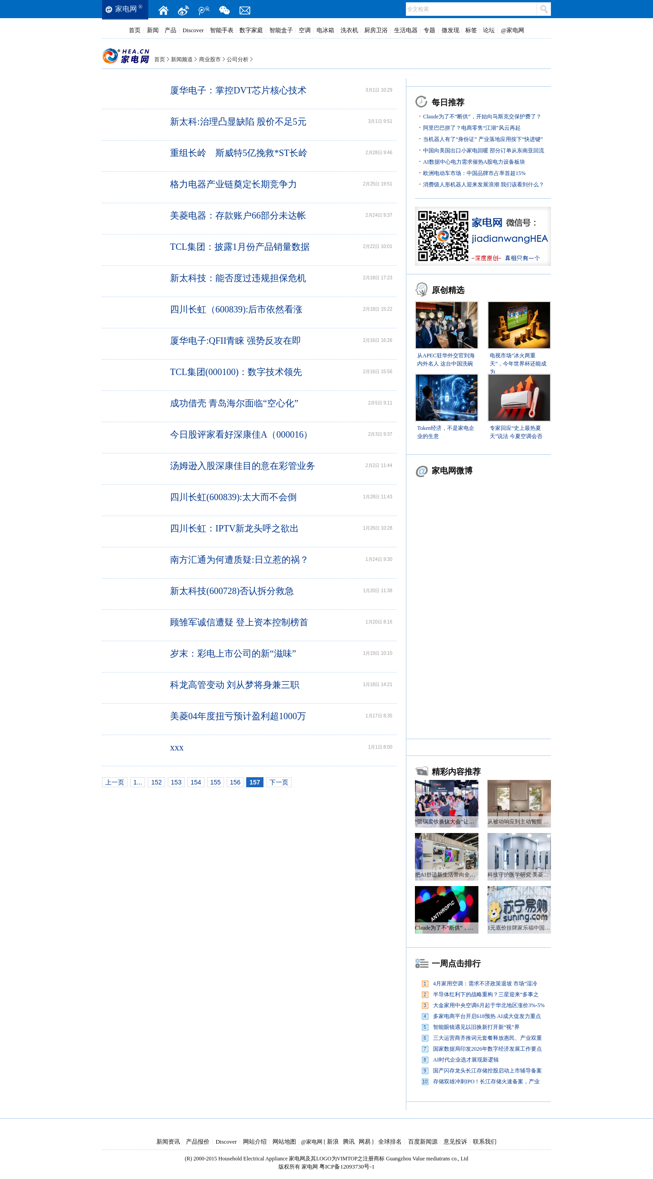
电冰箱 (325, 30)
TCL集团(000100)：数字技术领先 (236, 372)
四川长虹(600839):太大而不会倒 (233, 497)
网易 (364, 1141)
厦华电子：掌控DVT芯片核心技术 (238, 90)
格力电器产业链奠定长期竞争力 (233, 184)
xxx (177, 747)
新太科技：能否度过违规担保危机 (238, 278)
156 (235, 782)
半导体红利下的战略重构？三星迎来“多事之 (486, 994)
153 (176, 782)
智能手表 (222, 30)
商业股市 (210, 59)
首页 (135, 30)
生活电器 (406, 30)
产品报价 (198, 1141)
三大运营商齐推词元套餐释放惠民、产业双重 (487, 1038)
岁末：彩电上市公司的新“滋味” (233, 653)
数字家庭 (251, 30)
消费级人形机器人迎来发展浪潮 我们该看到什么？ (483, 184)
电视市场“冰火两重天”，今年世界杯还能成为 (518, 363)
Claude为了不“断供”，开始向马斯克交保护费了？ (482, 116)
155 (215, 782)
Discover (193, 30)
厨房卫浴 (376, 30)
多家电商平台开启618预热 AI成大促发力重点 (487, 1016)
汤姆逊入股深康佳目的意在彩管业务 (242, 466)
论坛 (489, 30)
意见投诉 (455, 1141)
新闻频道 (182, 59)
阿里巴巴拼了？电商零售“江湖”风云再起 (472, 128)
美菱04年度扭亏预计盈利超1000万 (238, 716)
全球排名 (390, 1141)
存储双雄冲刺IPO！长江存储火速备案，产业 (486, 1081)
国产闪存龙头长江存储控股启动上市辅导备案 (487, 1070)
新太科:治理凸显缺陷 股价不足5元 (238, 122)
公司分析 (238, 59)
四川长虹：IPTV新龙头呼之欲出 (234, 528)
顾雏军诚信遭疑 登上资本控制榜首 (239, 622)
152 (156, 782)
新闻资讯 (168, 1141)
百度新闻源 (423, 1141)
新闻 (153, 30)
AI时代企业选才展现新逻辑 (466, 1060)
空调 (305, 30)
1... (137, 782)
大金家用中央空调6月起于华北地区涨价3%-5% (489, 1005)
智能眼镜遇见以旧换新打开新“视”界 (476, 1027)
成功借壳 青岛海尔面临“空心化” (234, 403)
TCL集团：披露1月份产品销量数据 (240, 247)
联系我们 (485, 1141)
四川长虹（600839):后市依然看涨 (236, 309)
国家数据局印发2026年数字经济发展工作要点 (487, 1049)
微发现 (450, 30)
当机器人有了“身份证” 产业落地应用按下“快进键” (483, 139)
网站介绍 (255, 1141)
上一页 (114, 782)
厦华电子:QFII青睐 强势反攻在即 (235, 341)
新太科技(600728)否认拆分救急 (232, 591)
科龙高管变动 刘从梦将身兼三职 (234, 685)
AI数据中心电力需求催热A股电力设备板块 (474, 162)
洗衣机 (349, 30)
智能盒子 (281, 30)
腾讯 (349, 1141)
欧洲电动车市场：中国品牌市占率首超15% (474, 173)
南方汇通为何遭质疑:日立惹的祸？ (239, 560)
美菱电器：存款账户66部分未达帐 (238, 215)
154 (195, 782)
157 (254, 782)
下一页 (278, 782)
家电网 (126, 9)
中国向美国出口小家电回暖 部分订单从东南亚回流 (483, 150)
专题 (429, 30)
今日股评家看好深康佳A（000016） (241, 434)
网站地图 (284, 1141)
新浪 (333, 1141)
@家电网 (512, 30)
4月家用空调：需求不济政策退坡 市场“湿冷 (485, 983)
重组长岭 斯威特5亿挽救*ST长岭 (238, 153)
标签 (471, 30)
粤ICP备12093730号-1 (347, 1166)
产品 (170, 30)
